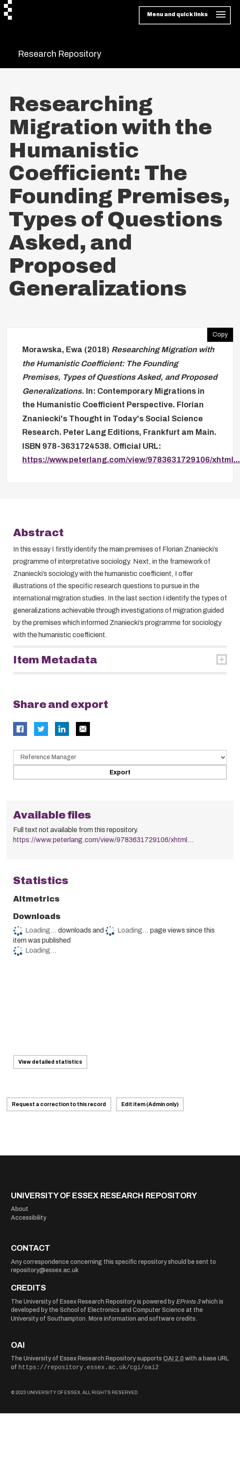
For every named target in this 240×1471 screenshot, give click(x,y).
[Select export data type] (120, 757)
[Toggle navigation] (185, 15)
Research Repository (59, 54)
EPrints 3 (188, 1301)
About (19, 1209)
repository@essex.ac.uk (45, 1270)
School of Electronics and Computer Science (122, 1310)
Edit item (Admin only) (149, 1104)
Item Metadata (55, 660)
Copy (217, 332)
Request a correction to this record (59, 1104)
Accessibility (28, 1217)
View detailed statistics (50, 1062)
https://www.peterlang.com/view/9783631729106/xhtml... (131, 459)
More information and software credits (142, 1318)
